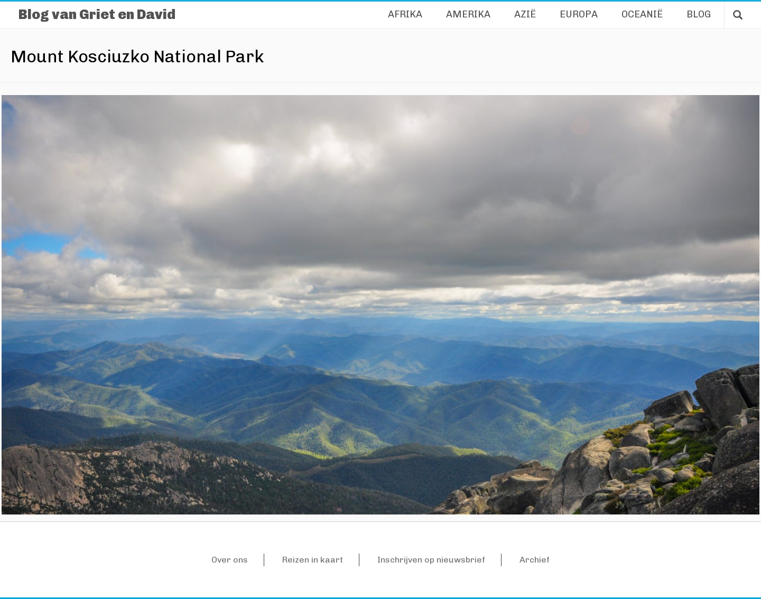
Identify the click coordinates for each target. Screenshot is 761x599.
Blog (698, 14)
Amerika (468, 14)
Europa (579, 14)
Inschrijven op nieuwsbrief (431, 560)
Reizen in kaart (312, 560)
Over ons (229, 560)
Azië (525, 14)
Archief (534, 560)
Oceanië (642, 14)
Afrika (405, 14)
